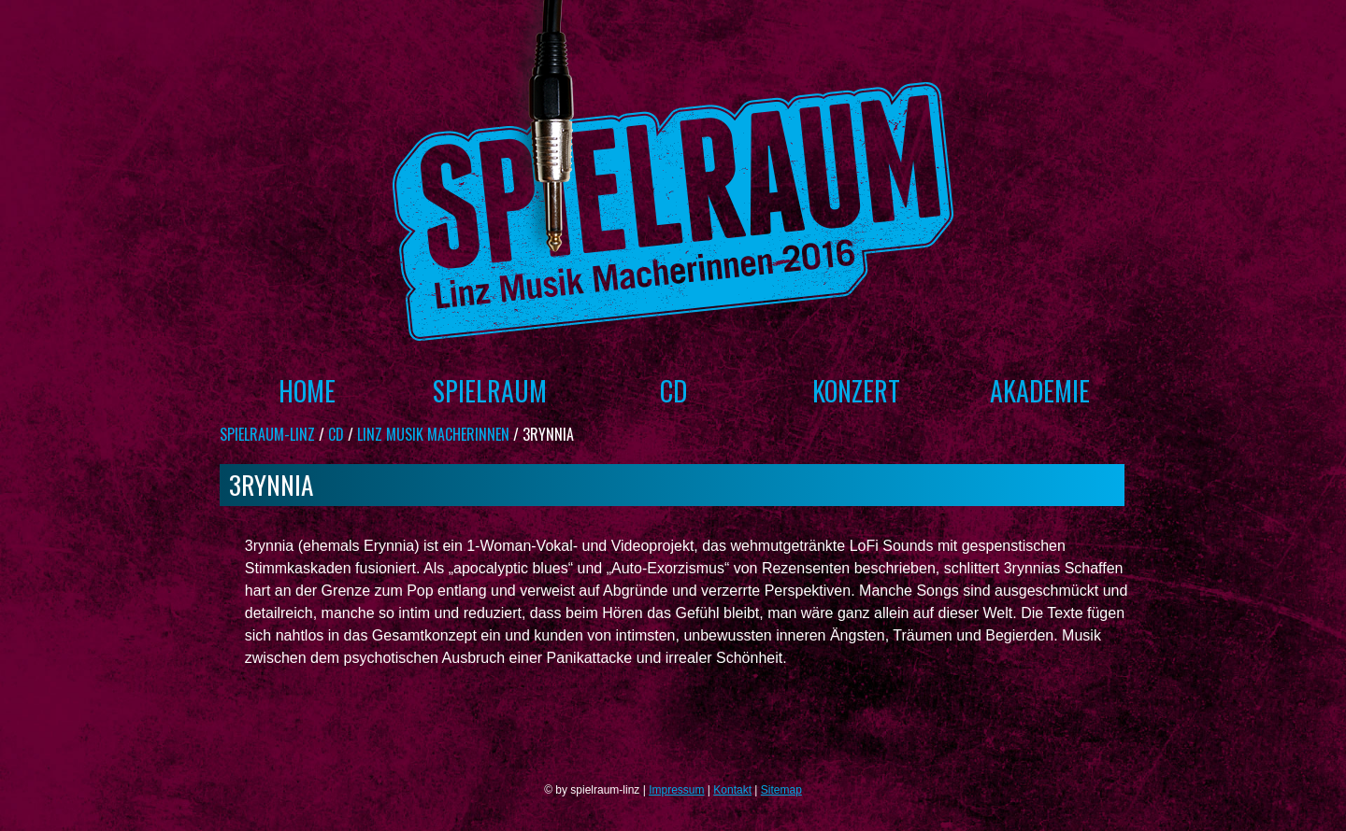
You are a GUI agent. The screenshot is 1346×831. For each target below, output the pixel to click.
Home (307, 391)
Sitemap (781, 789)
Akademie (1040, 391)
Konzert (856, 391)
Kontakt (732, 789)
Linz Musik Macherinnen (433, 434)
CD (673, 391)
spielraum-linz (267, 434)
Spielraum (490, 391)
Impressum (676, 789)
